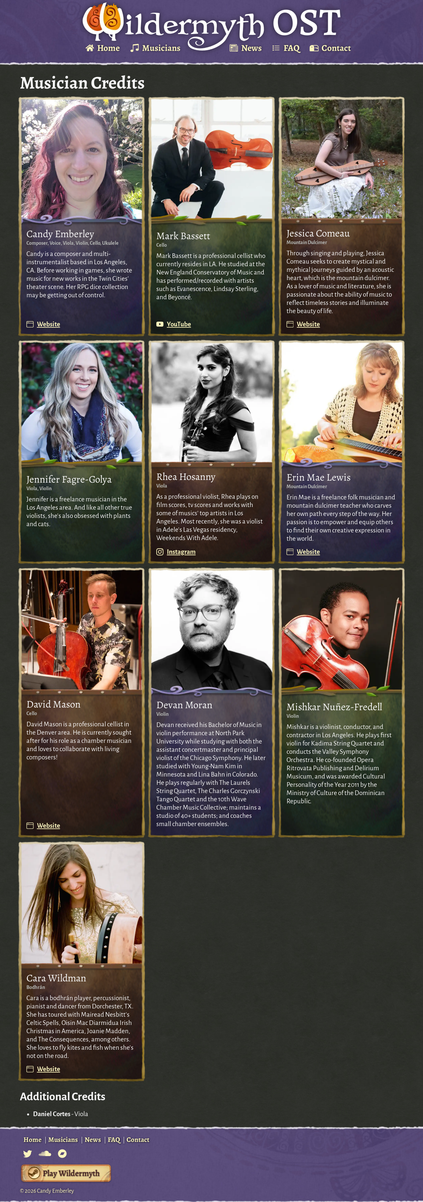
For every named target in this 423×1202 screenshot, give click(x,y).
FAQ (114, 1139)
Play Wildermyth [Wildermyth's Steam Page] (71, 1173)
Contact (138, 1139)
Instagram (176, 552)
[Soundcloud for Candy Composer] (45, 1153)
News (93, 1139)
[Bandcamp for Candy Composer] (62, 1153)
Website (43, 324)
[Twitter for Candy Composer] (27, 1153)
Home (32, 1139)
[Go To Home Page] (211, 26)
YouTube (173, 324)
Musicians (63, 1139)
